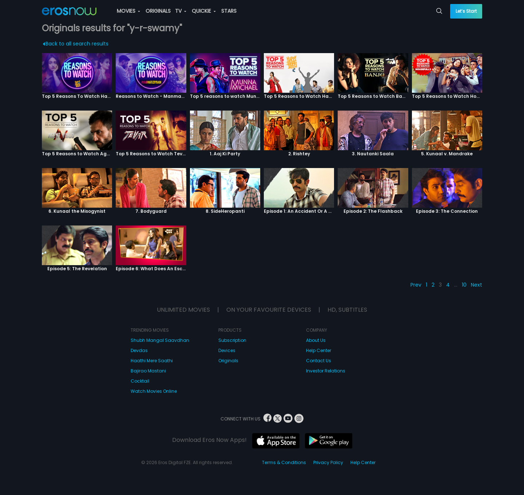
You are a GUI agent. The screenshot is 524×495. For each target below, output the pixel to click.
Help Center (318, 350)
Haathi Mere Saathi (152, 361)
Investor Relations (325, 371)
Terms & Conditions (284, 462)
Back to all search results (76, 43)
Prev (415, 284)
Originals (228, 361)
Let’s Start (466, 11)
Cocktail (140, 381)
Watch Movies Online (154, 391)
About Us (316, 340)
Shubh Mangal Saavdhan (160, 340)
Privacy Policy (328, 462)
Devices (226, 350)
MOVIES (128, 11)
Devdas (139, 350)
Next (476, 284)
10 (464, 284)
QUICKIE (204, 11)
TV (180, 11)
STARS (229, 11)
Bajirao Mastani (148, 371)
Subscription (232, 340)
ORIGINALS (158, 11)
